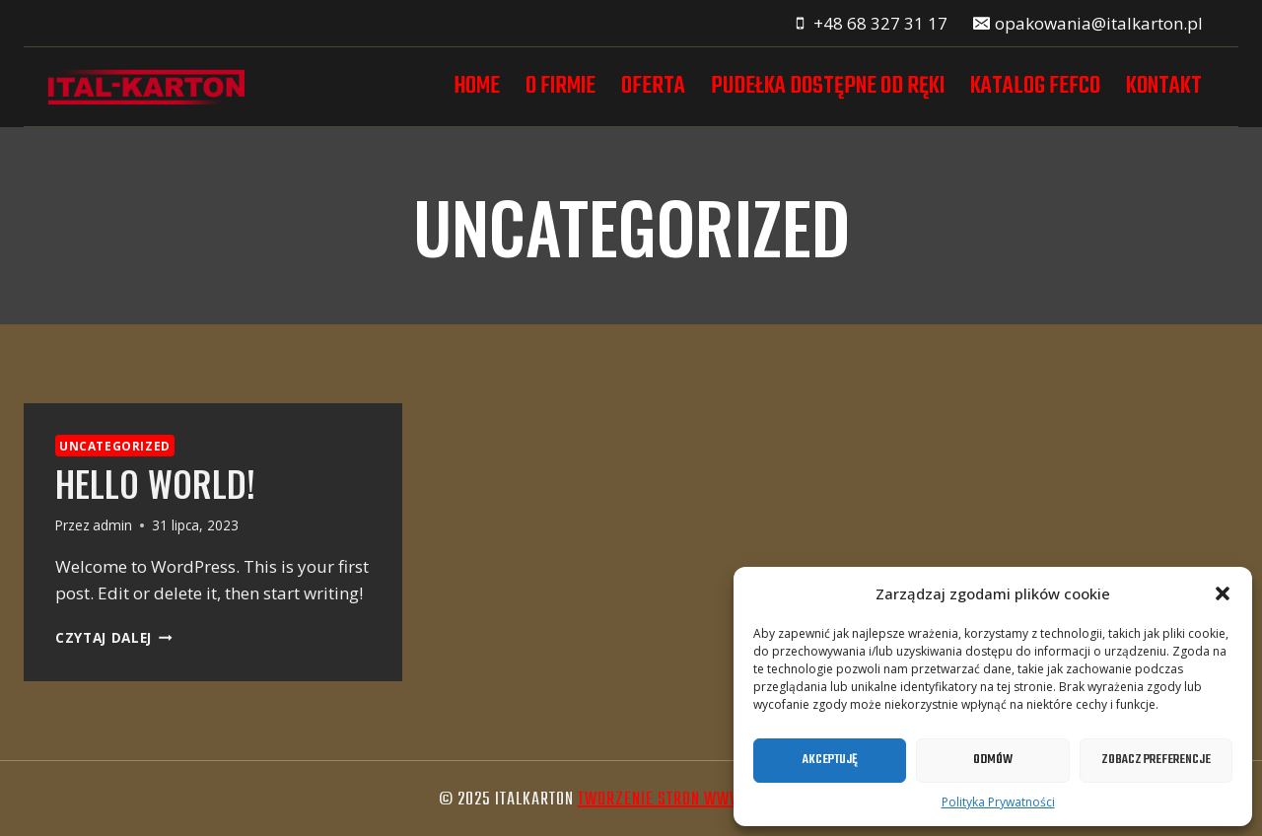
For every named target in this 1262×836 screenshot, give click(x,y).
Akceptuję (830, 759)
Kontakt (1164, 86)
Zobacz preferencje (1156, 759)
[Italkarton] (146, 86)
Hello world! (155, 483)
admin (112, 525)
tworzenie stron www (660, 800)
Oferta (653, 86)
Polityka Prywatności (998, 802)
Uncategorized (115, 445)
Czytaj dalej (114, 637)
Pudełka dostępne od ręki (828, 86)
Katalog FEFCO (1035, 86)
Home (477, 86)
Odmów (993, 759)
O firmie (561, 86)
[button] (1222, 593)
